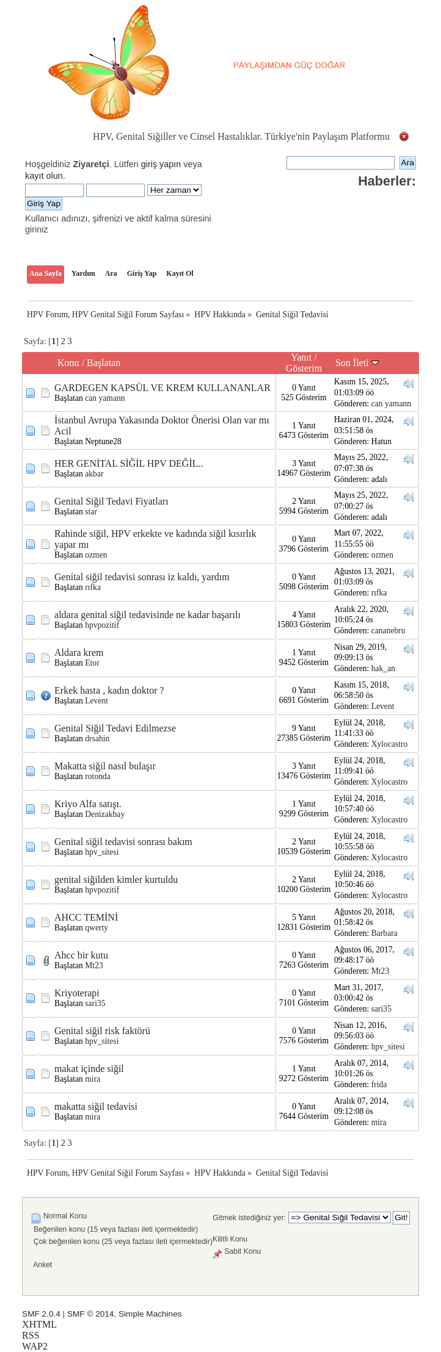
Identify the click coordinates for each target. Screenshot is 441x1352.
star (91, 511)
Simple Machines (150, 1313)
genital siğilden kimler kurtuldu (116, 879)
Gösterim (304, 368)
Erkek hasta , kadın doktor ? (109, 690)
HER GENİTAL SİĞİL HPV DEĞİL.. (128, 463)
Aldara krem (78, 652)
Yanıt (301, 357)
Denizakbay (105, 814)
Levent (96, 700)
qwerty (96, 927)
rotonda (98, 776)
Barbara (384, 933)
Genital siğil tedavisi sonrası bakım (123, 841)
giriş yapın (161, 164)
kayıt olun (44, 176)
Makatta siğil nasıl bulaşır (105, 766)
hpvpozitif (102, 625)
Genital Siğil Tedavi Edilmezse (115, 728)
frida (379, 1084)
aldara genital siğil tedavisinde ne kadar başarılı (147, 614)
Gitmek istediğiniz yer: (249, 1218)
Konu (68, 363)
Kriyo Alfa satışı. (88, 804)
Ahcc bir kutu (81, 955)
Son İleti (357, 363)
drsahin (97, 738)
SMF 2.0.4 (41, 1313)
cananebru (388, 630)
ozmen (96, 554)
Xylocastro (389, 744)
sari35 (95, 1003)
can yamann (105, 398)
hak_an (383, 668)
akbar (94, 473)
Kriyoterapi (77, 993)
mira (92, 1079)
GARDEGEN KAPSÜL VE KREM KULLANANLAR (162, 388)
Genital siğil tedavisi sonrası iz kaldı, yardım (142, 577)
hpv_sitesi (101, 852)
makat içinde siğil (89, 1068)
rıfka (93, 587)
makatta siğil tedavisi (95, 1106)
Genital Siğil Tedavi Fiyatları (111, 501)
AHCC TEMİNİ (86, 917)
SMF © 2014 (90, 1313)
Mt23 (94, 965)
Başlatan (103, 363)
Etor (92, 662)
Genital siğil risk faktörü (102, 1031)
